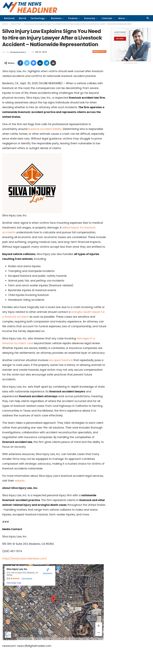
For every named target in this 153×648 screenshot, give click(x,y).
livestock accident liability (45, 129)
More (121, 18)
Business (56, 18)
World (22, 18)
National (9, 18)
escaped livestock (61, 360)
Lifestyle (107, 18)
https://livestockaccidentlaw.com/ (24, 558)
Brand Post (99, 51)
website (20, 480)
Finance (73, 18)
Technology (37, 18)
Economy (89, 18)
